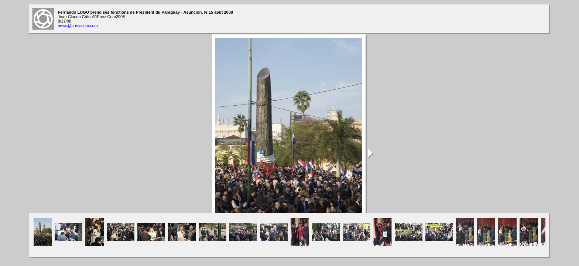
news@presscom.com (77, 25)
